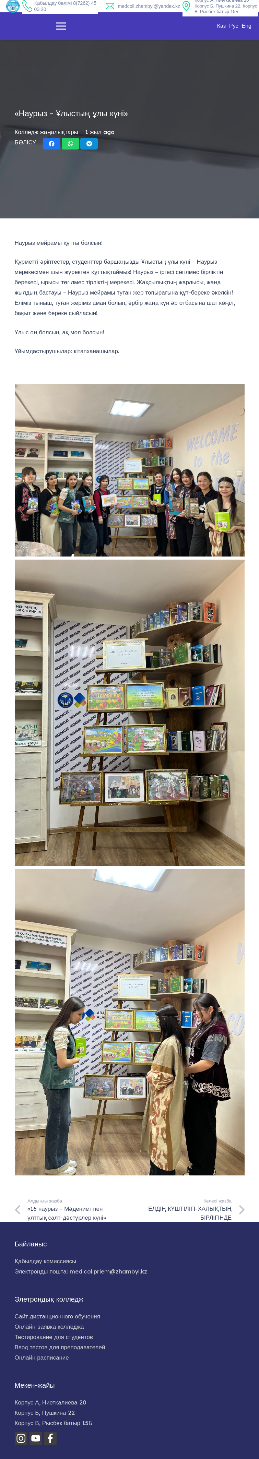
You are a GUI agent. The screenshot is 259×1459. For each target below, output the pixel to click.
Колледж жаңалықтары (46, 131)
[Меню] (60, 26)
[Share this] (51, 144)
